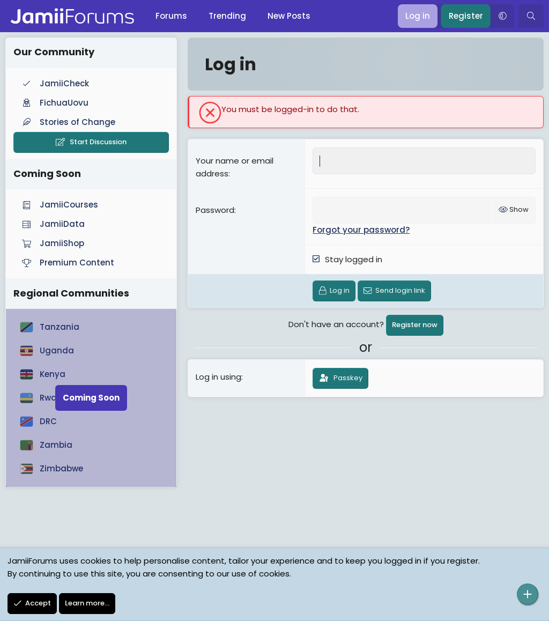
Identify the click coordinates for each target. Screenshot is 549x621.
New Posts (289, 15)
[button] (502, 16)
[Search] (531, 16)
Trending (227, 15)
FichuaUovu (54, 102)
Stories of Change (67, 122)
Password (215, 210)
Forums (171, 15)
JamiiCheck (54, 83)
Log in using (218, 376)
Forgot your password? (361, 229)
